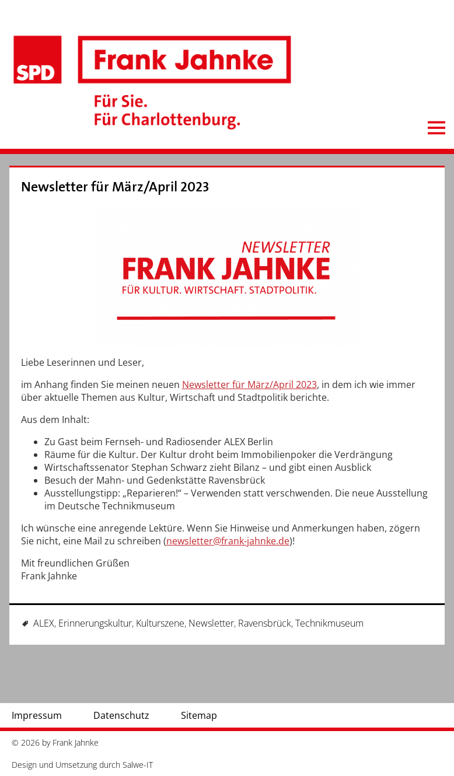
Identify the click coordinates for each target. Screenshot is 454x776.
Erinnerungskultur (95, 623)
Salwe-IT (138, 764)
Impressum (37, 715)
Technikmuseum (329, 623)
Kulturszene (160, 623)
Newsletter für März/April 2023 (115, 187)
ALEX (43, 623)
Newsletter (211, 623)
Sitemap (199, 715)
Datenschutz (121, 715)
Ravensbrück (264, 623)
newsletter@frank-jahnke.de (227, 540)
